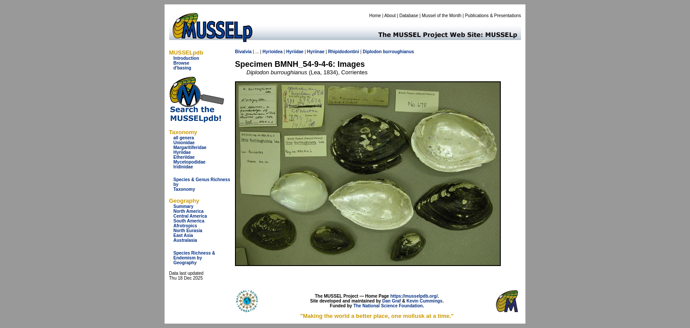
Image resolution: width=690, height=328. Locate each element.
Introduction (186, 58)
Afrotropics (185, 225)
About (390, 15)
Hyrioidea (272, 51)
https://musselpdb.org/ (414, 296)
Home (375, 15)
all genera (183, 137)
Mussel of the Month (442, 15)
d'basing (182, 68)
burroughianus (398, 51)
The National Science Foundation (388, 305)
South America (188, 221)
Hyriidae (182, 152)
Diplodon (372, 51)
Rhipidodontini (343, 51)
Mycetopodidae (189, 162)
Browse (181, 63)
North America (188, 211)
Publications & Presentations (493, 15)
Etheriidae (184, 157)
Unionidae (184, 142)
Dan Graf (391, 301)
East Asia (183, 235)
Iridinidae (183, 166)
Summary (183, 206)
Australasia (185, 240)
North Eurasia (187, 230)
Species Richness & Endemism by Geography (194, 258)
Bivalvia (243, 51)
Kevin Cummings (425, 301)
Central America (190, 216)
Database (409, 15)
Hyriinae (315, 51)
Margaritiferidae (189, 147)
